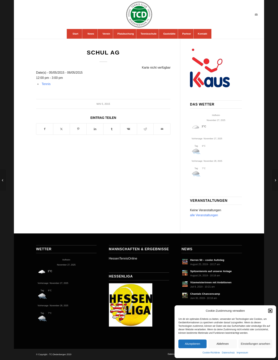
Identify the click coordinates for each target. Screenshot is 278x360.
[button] (270, 311)
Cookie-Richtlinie (211, 352)
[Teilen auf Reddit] (145, 128)
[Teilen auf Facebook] (44, 128)
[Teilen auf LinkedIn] (95, 128)
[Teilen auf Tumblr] (111, 128)
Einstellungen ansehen (255, 343)
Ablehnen (222, 343)
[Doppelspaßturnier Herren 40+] (3, 180)
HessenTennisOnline (123, 258)
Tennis (46, 84)
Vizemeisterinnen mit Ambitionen (210, 282)
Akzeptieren (192, 343)
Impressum (242, 352)
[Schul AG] (275, 180)
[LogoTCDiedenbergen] (139, 14)
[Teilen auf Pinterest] (78, 128)
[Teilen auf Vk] (128, 128)
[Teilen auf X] (61, 128)
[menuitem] (75, 34)
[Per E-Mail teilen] (162, 128)
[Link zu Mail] (256, 14)
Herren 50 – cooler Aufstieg (207, 260)
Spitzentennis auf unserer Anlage (211, 271)
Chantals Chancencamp (205, 293)
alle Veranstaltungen (204, 215)
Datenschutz (228, 352)
